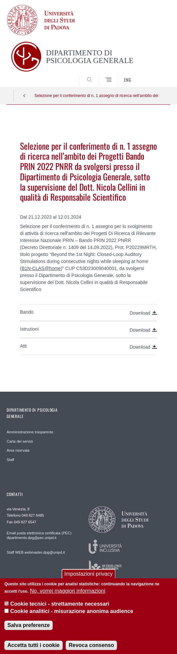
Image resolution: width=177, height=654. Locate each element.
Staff (10, 460)
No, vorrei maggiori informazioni (67, 596)
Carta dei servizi (20, 441)
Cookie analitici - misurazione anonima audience (71, 616)
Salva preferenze (28, 630)
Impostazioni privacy (88, 579)
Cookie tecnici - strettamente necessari (59, 608)
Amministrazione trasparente (30, 432)
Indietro (24, 95)
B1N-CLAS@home (41, 268)
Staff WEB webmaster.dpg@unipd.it (36, 552)
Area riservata (18, 450)
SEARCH (156, 74)
